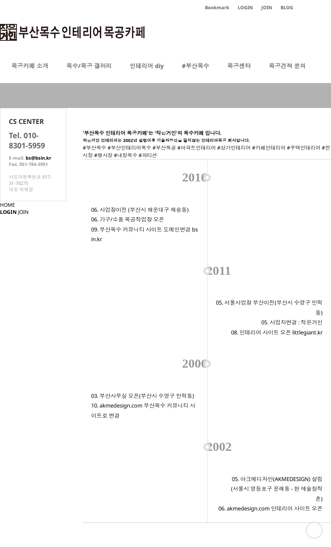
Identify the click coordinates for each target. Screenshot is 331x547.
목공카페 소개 (29, 72)
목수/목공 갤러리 (89, 72)
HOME (7, 204)
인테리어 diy (147, 72)
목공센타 (239, 72)
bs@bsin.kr (38, 158)
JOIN (23, 212)
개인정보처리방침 (122, 484)
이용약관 (157, 484)
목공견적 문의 (287, 72)
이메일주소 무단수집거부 (201, 484)
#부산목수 (195, 72)
